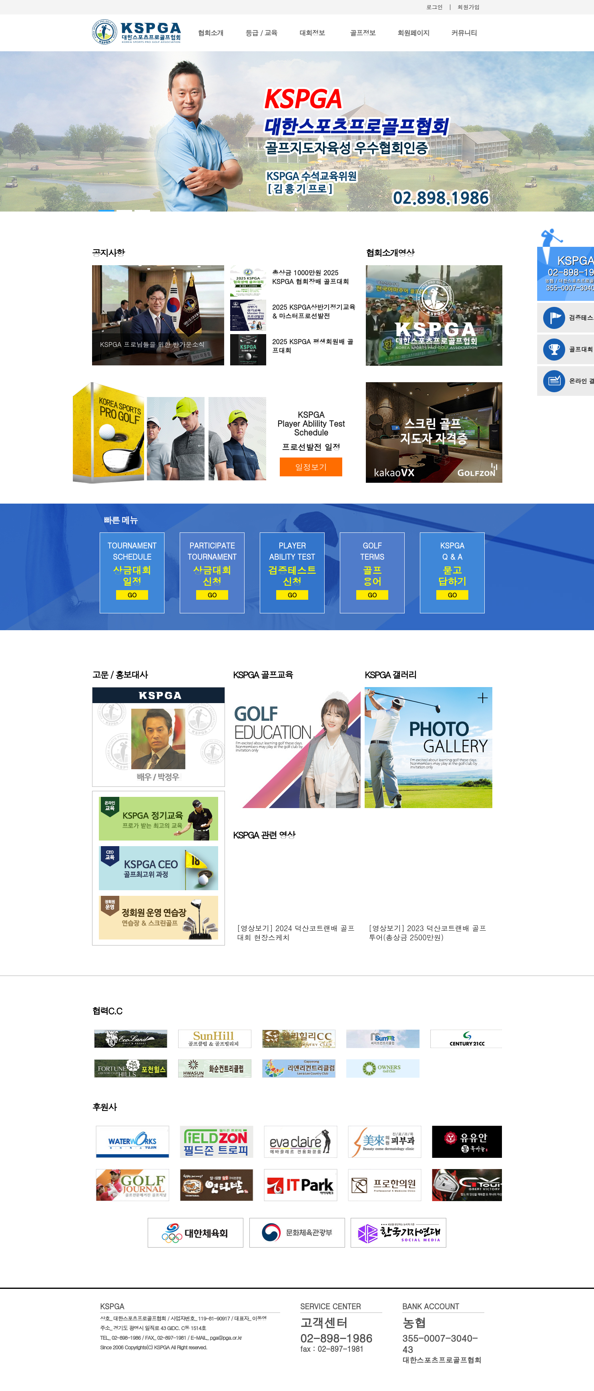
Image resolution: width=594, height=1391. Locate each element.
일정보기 (311, 467)
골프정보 (362, 33)
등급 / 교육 (261, 33)
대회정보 (312, 33)
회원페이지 (413, 33)
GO (132, 595)
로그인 (434, 7)
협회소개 (210, 33)
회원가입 (469, 7)
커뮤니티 (464, 33)
